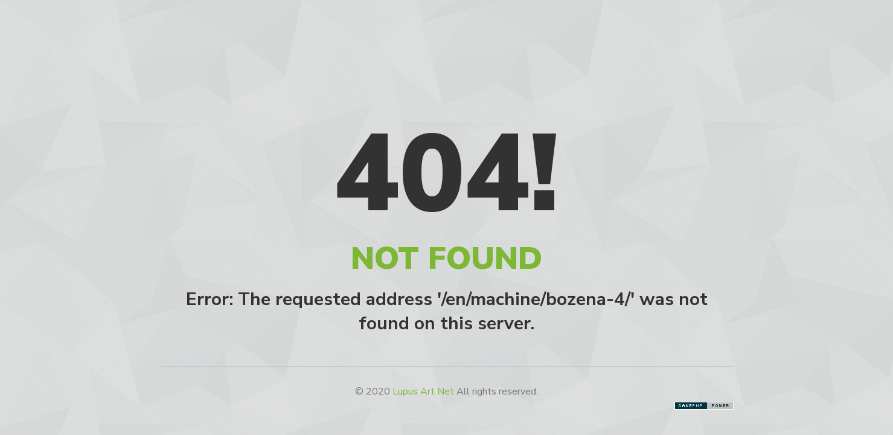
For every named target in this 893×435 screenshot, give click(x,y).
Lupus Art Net (423, 391)
